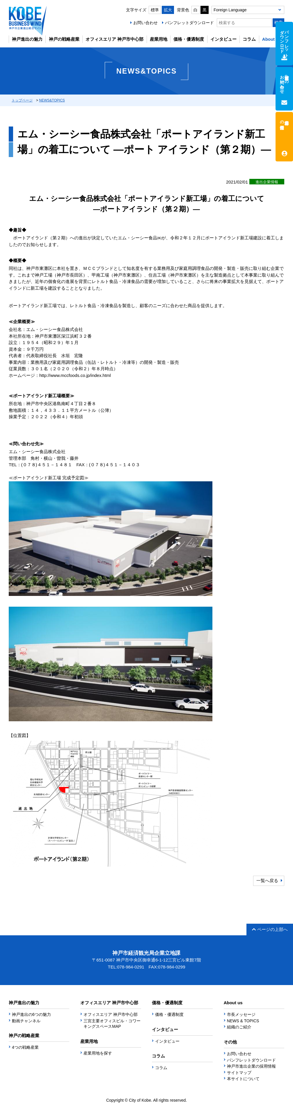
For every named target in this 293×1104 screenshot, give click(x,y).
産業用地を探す (98, 1053)
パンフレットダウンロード (189, 23)
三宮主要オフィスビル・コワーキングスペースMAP (112, 1023)
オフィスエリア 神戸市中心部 (114, 39)
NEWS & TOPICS (243, 1020)
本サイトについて (243, 1078)
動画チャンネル (26, 1020)
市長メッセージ (241, 1014)
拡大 (168, 10)
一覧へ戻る (267, 880)
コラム (249, 39)
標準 (155, 10)
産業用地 (158, 39)
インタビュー (223, 39)
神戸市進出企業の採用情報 (251, 1066)
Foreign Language (230, 10)
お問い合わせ (145, 23)
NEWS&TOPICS (52, 100)
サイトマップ (239, 1072)
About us (271, 39)
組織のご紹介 (239, 1027)
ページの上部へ (270, 929)
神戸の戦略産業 (64, 39)
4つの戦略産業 (25, 1047)
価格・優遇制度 (188, 39)
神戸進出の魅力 (27, 39)
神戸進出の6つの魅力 (31, 1014)
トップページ (22, 100)
